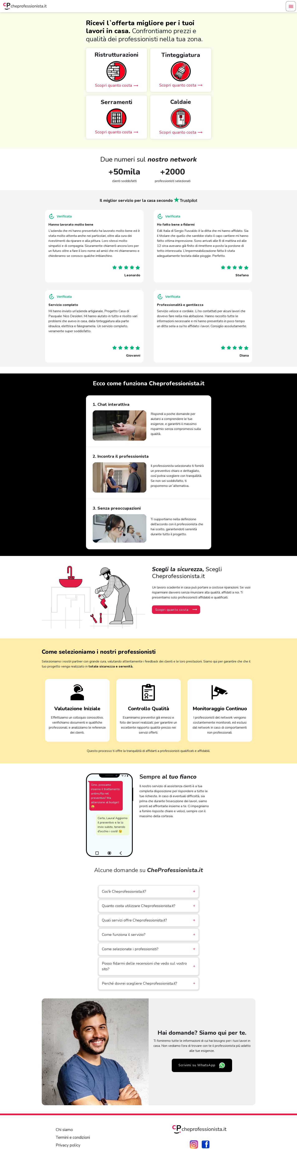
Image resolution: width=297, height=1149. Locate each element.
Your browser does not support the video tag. (119, 425)
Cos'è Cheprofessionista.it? (148, 891)
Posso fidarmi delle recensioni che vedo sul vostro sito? (148, 966)
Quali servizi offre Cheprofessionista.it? (148, 920)
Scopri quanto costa (176, 609)
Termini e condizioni (73, 1137)
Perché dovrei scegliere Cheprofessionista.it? (148, 983)
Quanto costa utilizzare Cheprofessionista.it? (148, 906)
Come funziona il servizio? (148, 935)
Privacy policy (68, 1145)
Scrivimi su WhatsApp (202, 1065)
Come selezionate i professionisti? (148, 949)
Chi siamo (64, 1130)
